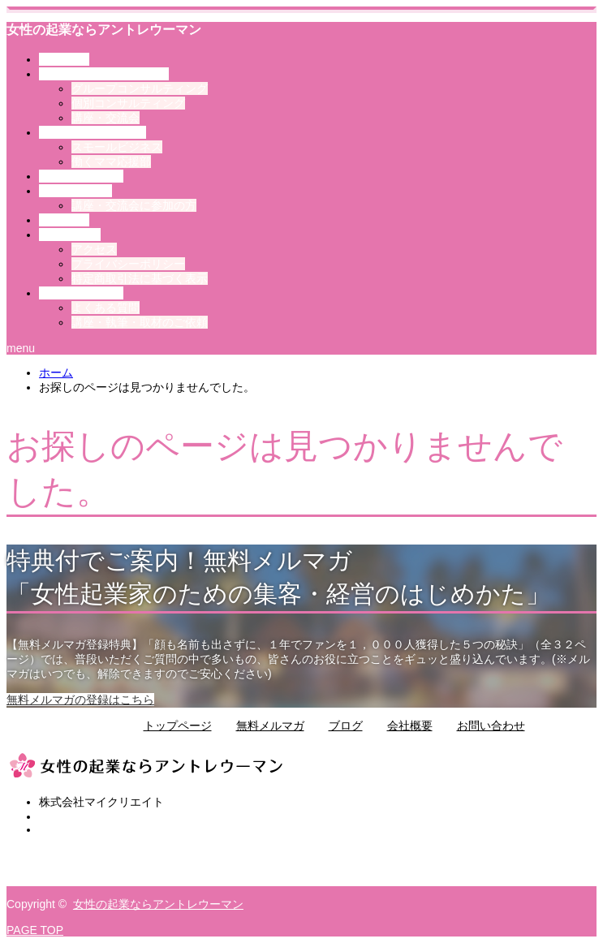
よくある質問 (105, 307)
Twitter (55, 853)
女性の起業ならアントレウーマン (103, 30)
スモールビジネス (116, 146)
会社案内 (70, 234)
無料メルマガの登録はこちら (80, 699)
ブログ (64, 219)
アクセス (94, 249)
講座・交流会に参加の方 (133, 205)
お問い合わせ (81, 292)
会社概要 (410, 725)
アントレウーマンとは (104, 73)
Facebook (63, 866)
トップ (64, 59)
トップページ (178, 725)
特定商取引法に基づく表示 (139, 278)
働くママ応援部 (111, 161)
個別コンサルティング (128, 103)
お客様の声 (75, 190)
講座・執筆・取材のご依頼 (139, 322)
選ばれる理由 (81, 176)
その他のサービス (92, 132)
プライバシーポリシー (128, 263)
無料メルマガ (270, 725)
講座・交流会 (105, 117)
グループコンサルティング (139, 88)
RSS (50, 879)
